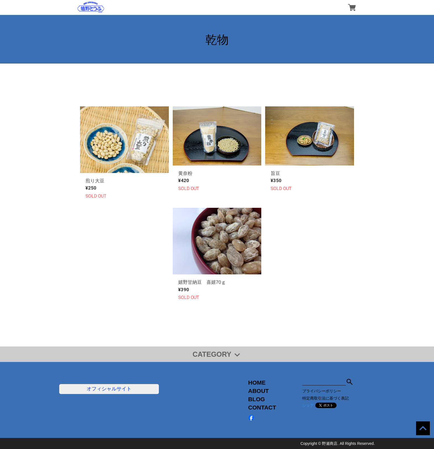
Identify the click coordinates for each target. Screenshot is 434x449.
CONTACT (262, 407)
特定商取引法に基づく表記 (325, 398)
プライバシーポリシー (321, 391)
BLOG (256, 399)
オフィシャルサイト (109, 389)
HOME (257, 382)
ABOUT (258, 391)
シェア (308, 405)
